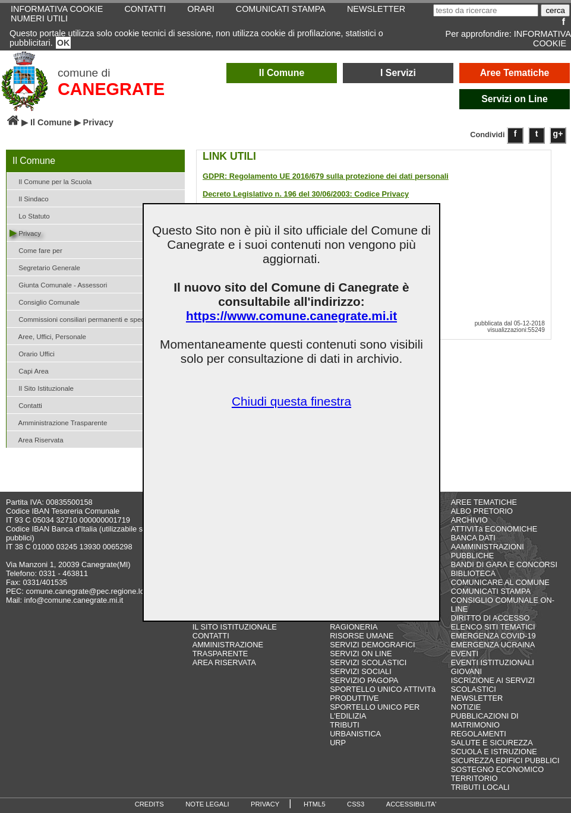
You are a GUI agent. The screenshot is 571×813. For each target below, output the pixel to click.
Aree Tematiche (515, 73)
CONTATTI (211, 635)
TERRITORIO (474, 778)
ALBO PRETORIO (482, 511)
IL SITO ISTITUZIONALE (235, 626)
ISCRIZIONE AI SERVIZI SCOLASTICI (493, 685)
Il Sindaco (29, 198)
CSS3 (355, 804)
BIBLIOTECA (473, 573)
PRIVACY (265, 804)
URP (338, 742)
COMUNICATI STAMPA (491, 591)
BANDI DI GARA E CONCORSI (504, 564)
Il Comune (282, 73)
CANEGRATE (111, 89)
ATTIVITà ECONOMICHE (494, 528)
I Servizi (398, 73)
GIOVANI (466, 671)
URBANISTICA (355, 733)
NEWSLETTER (477, 698)
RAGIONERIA (353, 626)
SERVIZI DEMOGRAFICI (372, 644)
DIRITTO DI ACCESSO (490, 617)
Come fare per (36, 250)
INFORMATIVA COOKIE (542, 38)
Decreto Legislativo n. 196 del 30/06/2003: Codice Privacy (306, 193)
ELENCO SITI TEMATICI (493, 626)
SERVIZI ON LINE (361, 653)
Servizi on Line (514, 99)
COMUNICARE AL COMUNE (500, 582)
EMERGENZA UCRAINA (493, 644)
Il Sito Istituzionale (42, 387)
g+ (558, 133)
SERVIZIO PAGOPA (364, 680)
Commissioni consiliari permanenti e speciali (81, 319)
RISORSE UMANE (361, 635)
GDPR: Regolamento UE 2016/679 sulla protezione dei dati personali (326, 176)
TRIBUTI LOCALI (480, 787)
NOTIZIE (466, 707)
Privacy (25, 232)
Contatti (26, 405)
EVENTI (464, 653)
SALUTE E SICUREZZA (492, 742)
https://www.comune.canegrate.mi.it (291, 315)
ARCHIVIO (469, 519)
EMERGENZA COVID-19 (493, 635)
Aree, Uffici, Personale (48, 336)
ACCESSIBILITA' (411, 804)
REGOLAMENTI (478, 733)
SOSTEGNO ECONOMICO (497, 769)
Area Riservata (37, 439)
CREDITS (149, 804)
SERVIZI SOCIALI (361, 671)
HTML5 (315, 804)
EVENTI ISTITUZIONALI (492, 662)
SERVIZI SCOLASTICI (368, 662)
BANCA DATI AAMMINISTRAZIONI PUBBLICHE (487, 546)
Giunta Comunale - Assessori (58, 284)
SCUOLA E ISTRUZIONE (494, 751)
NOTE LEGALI (207, 804)
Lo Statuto (30, 215)
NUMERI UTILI (39, 18)
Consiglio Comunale (45, 301)
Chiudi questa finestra (291, 401)
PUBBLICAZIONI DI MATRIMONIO (485, 720)
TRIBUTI (344, 724)
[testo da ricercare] (485, 10)
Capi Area (29, 370)
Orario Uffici (32, 353)
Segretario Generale (45, 267)
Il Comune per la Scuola (51, 181)
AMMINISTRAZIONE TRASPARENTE (228, 649)
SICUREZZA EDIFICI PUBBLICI (505, 760)
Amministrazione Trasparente (58, 422)
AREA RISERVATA (224, 662)
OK (63, 43)
